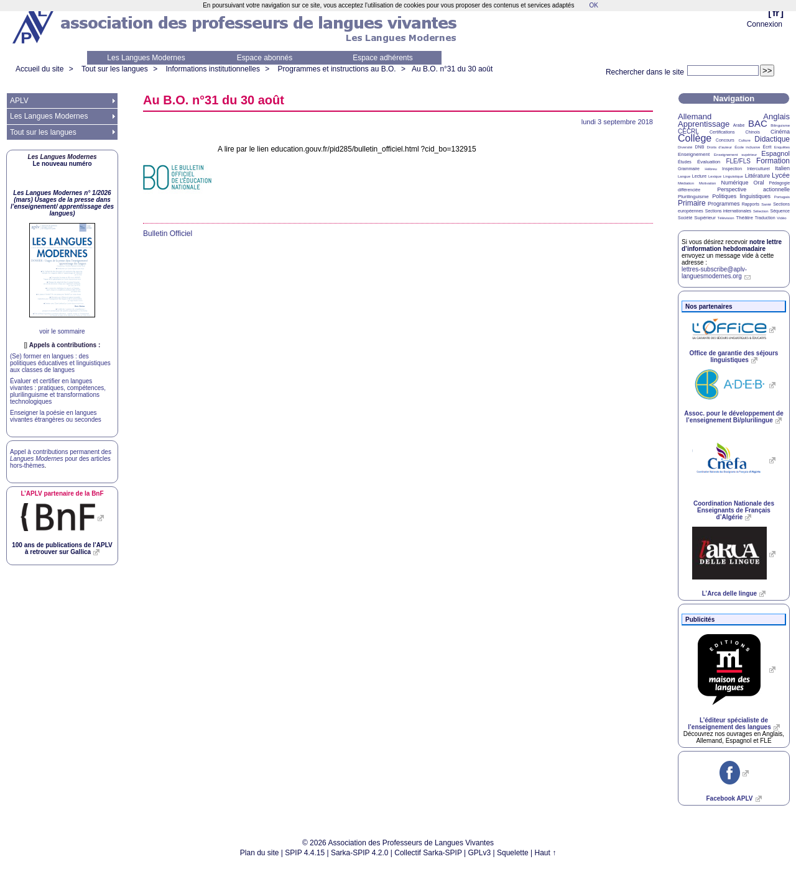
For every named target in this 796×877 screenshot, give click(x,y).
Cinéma (780, 132)
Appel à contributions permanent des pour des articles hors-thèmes (60, 458)
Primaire (692, 203)
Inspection (732, 168)
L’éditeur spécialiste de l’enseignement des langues (729, 723)
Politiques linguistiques (741, 196)
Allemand (694, 116)
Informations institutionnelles (212, 69)
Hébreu (711, 169)
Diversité (685, 147)
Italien (782, 168)
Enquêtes (782, 147)
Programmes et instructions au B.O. (337, 69)
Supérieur (705, 217)
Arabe (739, 125)
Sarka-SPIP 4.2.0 (360, 852)
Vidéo (781, 218)
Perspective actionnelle (753, 189)
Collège (694, 138)
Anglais (776, 116)
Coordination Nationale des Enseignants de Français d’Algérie (733, 510)
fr (775, 12)
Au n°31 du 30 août (452, 69)
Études (685, 162)
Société (685, 218)
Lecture (699, 176)
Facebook (729, 798)
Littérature (758, 176)
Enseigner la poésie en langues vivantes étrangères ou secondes (55, 416)
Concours (725, 140)
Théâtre (744, 217)
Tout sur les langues (114, 69)
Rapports (750, 204)
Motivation (707, 183)
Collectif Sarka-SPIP (428, 852)
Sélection (761, 211)
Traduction (765, 218)
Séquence (780, 211)
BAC (757, 123)
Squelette (513, 852)
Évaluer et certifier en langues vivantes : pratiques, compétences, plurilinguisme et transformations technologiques (58, 391)
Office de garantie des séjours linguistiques (734, 356)
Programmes (724, 204)
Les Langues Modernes (146, 57)
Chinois (753, 132)
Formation (773, 161)
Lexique (714, 176)
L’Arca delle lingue (729, 593)
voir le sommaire (62, 331)
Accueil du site (39, 69)
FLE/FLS (738, 161)
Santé (766, 204)
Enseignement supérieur (735, 155)
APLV (19, 100)
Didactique (772, 139)
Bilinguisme (780, 125)
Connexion (764, 24)
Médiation (686, 183)
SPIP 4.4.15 (305, 852)
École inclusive (747, 147)
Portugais (782, 197)
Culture (744, 140)
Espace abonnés (264, 57)
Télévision (726, 218)
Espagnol (775, 153)
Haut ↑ (546, 852)
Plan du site (259, 852)
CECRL (688, 131)
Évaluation (708, 162)
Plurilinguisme (693, 196)
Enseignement (694, 154)
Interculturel (758, 168)
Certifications (722, 132)
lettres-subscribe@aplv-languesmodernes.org (714, 272)
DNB (700, 147)
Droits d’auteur (719, 147)
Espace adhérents (383, 57)
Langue (684, 176)
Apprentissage (703, 124)
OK (593, 5)
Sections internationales (728, 211)
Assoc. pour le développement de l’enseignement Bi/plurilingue (733, 417)
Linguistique (733, 176)
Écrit (766, 147)
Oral (759, 182)
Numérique (734, 182)
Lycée (781, 175)
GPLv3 (479, 852)
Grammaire (689, 168)
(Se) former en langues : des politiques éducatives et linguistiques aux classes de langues (60, 363)
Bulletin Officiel (167, 233)
